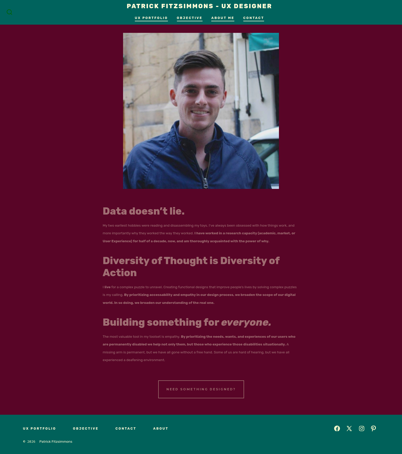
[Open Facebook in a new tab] (337, 428)
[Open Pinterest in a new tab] (373, 428)
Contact (253, 18)
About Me (222, 18)
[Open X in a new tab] (349, 428)
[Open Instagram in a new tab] (361, 428)
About (160, 428)
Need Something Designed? (201, 389)
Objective (190, 18)
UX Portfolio (151, 18)
